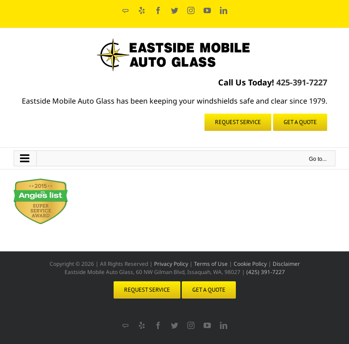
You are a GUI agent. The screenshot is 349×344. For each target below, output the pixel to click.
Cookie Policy (250, 264)
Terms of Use (211, 264)
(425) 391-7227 (265, 272)
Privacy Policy (171, 264)
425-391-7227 (300, 82)
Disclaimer (286, 264)
